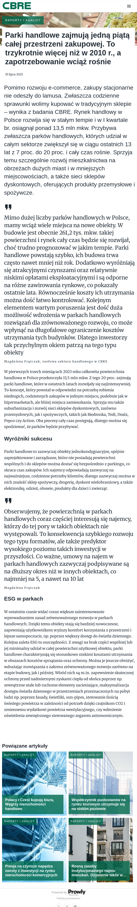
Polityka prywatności (68, 898)
